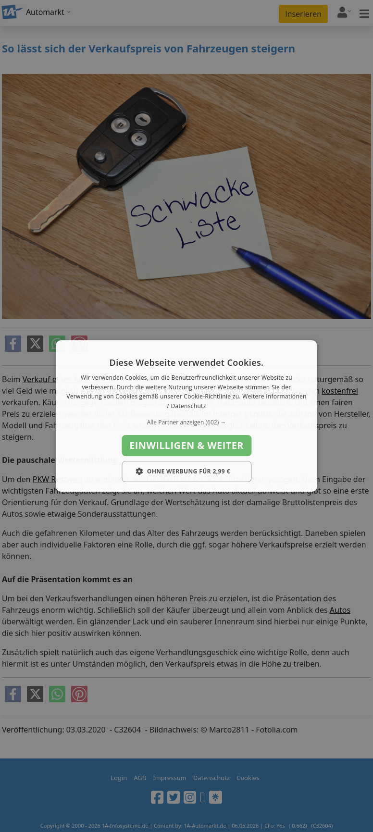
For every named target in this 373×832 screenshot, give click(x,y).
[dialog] (186, 416)
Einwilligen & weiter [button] (186, 445)
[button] (186, 422)
